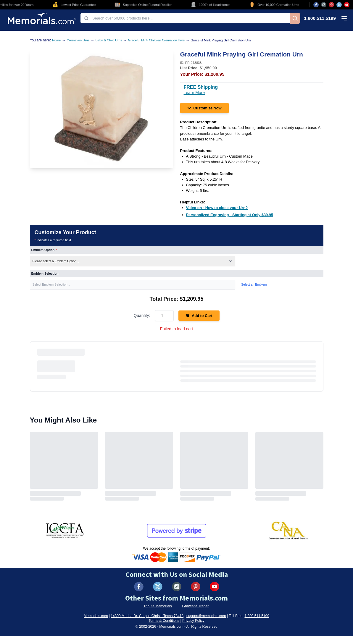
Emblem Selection (45, 273)
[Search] (295, 18)
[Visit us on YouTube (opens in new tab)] (346, 4)
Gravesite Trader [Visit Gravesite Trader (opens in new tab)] (195, 606)
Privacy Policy (193, 621)
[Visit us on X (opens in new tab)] (339, 4)
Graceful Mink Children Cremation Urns (156, 40)
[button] (132, 285)
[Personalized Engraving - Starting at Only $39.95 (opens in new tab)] (229, 215)
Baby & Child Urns (109, 40)
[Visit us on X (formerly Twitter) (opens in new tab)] (157, 586)
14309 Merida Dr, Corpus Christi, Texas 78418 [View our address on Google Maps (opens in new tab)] (147, 616)
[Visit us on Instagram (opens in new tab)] (323, 4)
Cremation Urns (78, 40)
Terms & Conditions (164, 621)
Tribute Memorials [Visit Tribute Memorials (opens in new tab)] (158, 606)
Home (56, 40)
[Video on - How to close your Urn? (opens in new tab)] (217, 207)
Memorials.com (96, 616)
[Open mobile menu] (344, 18)
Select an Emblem (254, 284)
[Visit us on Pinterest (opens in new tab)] (331, 4)
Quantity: (141, 315)
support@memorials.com (206, 616)
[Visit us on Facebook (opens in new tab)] (316, 4)
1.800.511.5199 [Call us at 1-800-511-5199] (320, 18)
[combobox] (185, 18)
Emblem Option (44, 250)
